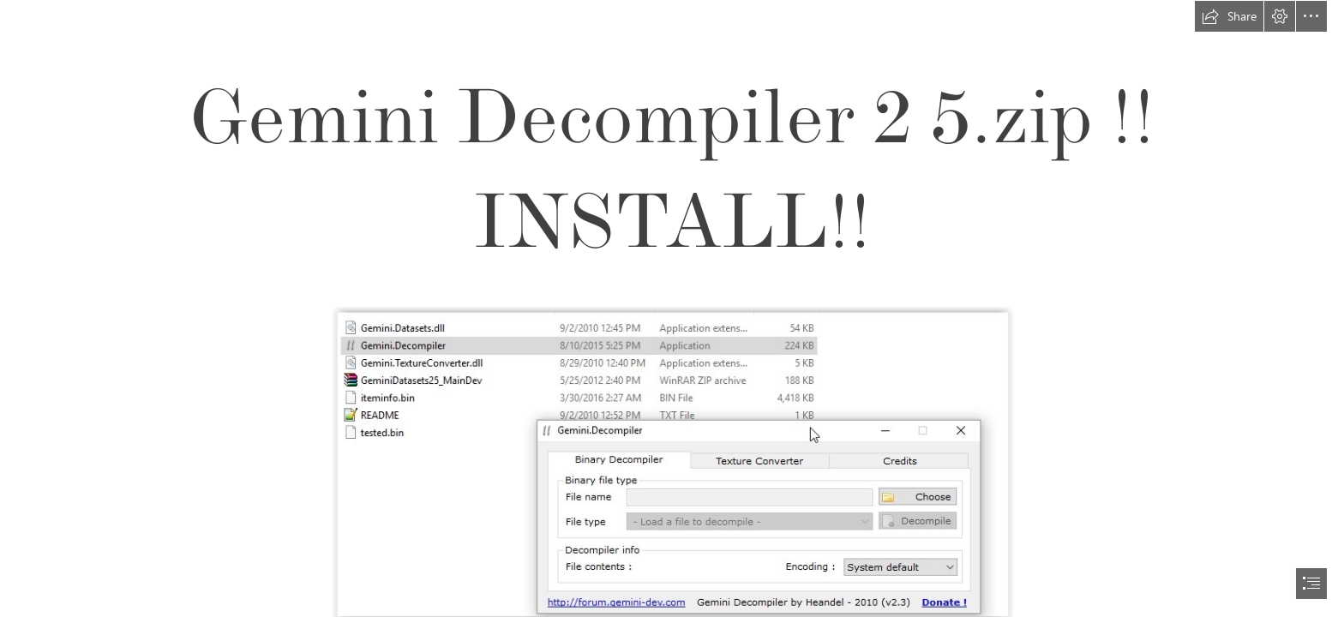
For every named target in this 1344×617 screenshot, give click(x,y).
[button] (1229, 16)
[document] (672, 308)
